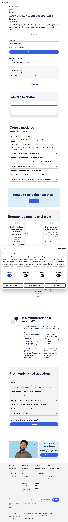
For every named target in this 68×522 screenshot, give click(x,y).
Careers (50, 473)
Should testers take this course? (21, 409)
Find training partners (14, 478)
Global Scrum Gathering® (25, 486)
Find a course (34, 201)
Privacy (25, 516)
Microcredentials (13, 470)
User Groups (25, 494)
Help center (45, 513)
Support (37, 488)
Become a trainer (39, 470)
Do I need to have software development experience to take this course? (31, 381)
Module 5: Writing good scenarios (22, 166)
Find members (25, 476)
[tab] (34, 43)
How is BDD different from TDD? (21, 413)
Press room (51, 470)
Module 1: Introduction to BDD (20, 137)
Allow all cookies (55, 278)
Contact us (34, 424)
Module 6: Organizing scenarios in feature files (26, 170)
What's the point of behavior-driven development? (27, 391)
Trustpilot (25, 233)
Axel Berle (38, 296)
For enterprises (13, 473)
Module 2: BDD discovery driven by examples (25, 153)
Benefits (24, 470)
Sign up (55, 499)
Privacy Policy (28, 251)
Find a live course (34, 52)
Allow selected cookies (34, 278)
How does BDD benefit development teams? (25, 396)
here (20, 261)
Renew (23, 473)
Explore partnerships (40, 468)
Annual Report (51, 478)
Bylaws (50, 513)
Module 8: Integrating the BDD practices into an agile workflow (31, 179)
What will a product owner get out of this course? (27, 400)
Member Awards (26, 478)
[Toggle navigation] (2, 2)
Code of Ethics (32, 516)
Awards (50, 476)
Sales (36, 485)
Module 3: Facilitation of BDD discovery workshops (27, 157)
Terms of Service (39, 251)
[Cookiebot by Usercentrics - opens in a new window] (59, 242)
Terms (39, 513)
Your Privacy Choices (30, 513)
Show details (59, 274)
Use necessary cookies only (13, 278)
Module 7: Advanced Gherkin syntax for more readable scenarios (31, 175)
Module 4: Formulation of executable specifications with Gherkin (31, 162)
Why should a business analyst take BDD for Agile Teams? (29, 404)
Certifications (12, 468)
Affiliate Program (39, 473)
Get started (25, 468)
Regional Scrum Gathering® (26, 490)
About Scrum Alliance (53, 468)
